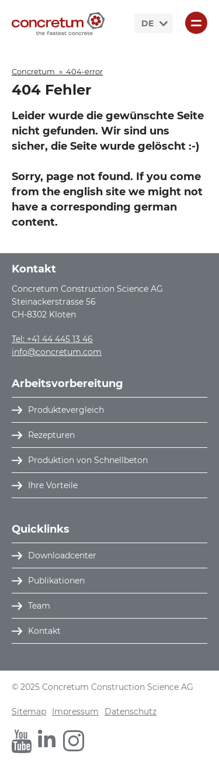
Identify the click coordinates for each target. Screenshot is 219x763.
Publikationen (56, 580)
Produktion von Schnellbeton (88, 460)
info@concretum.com (57, 352)
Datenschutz (131, 711)
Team (39, 605)
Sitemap (29, 711)
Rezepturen (51, 435)
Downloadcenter (62, 555)
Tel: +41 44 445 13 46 (52, 339)
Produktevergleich (66, 410)
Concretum (33, 71)
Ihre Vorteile (53, 485)
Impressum (75, 711)
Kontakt (44, 631)
